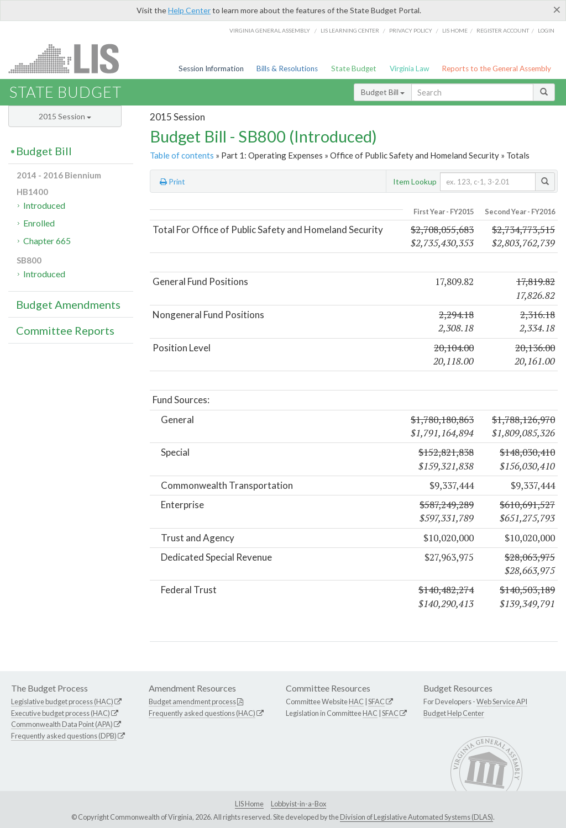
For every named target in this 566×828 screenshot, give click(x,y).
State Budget (353, 68)
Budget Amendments (68, 304)
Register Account (502, 30)
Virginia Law (409, 68)
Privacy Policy (410, 30)
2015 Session (65, 116)
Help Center (189, 10)
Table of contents (182, 155)
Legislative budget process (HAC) (62, 701)
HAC (356, 701)
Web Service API (501, 701)
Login (546, 30)
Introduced (44, 205)
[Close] (557, 9)
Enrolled (39, 223)
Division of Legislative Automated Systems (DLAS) (416, 817)
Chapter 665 (47, 240)
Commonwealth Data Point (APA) (62, 724)
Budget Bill (383, 92)
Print (172, 181)
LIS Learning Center (350, 30)
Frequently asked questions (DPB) (64, 735)
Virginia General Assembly (269, 30)
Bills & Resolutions (287, 68)
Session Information (211, 68)
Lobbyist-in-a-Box (298, 803)
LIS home (455, 30)
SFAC (376, 701)
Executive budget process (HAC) (60, 713)
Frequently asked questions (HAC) (202, 713)
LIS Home (249, 803)
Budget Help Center (453, 713)
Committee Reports (65, 330)
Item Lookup (415, 181)
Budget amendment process (192, 701)
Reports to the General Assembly (496, 68)
